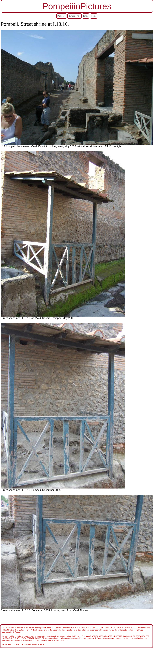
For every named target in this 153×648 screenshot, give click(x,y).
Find (85, 16)
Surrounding (74, 16)
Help (93, 16)
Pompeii (62, 16)
